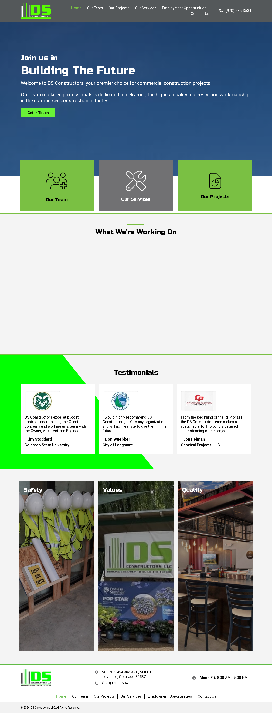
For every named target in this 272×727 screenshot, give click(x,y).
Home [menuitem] (61, 696)
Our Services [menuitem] (131, 696)
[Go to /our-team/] (57, 185)
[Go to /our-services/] (136, 185)
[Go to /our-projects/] (215, 185)
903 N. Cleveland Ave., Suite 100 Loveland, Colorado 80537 (129, 674)
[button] (235, 10)
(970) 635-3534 (115, 683)
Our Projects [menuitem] (104, 696)
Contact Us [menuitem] (207, 696)
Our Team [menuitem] (80, 696)
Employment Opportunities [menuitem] (170, 696)
